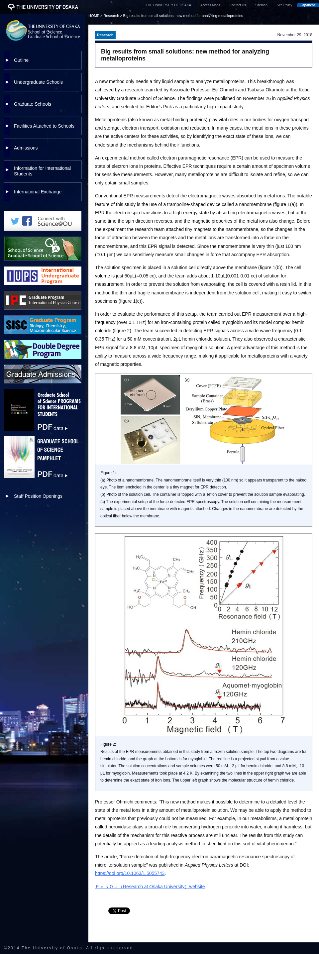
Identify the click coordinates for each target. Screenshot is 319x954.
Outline (21, 60)
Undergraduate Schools (38, 82)
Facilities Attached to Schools (44, 126)
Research (111, 16)
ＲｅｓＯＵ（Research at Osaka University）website (150, 886)
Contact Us (238, 5)
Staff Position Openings (38, 496)
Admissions (26, 148)
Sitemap (261, 5)
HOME (93, 16)
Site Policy (284, 5)
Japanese (308, 5)
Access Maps (210, 5)
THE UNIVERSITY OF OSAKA (168, 5)
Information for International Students (42, 170)
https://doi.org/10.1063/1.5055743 (129, 873)
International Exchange (37, 191)
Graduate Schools (32, 104)
